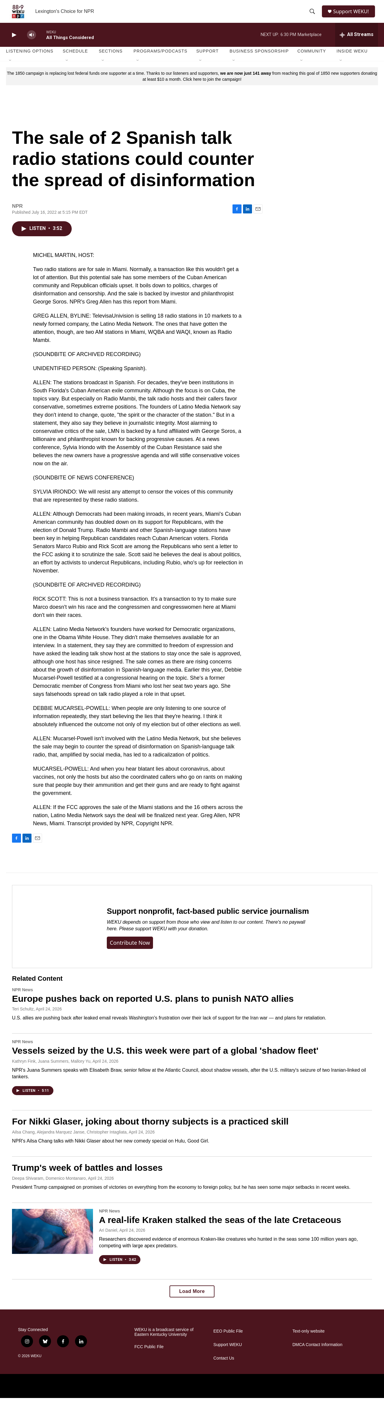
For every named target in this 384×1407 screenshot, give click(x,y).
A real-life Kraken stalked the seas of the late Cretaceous (220, 1228)
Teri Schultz (23, 1018)
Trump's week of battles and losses (87, 1176)
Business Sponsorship (259, 60)
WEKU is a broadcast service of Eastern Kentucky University (164, 1341)
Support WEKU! (352, 16)
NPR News (22, 998)
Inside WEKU (352, 60)
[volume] (31, 43)
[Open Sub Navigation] (10, 69)
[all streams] (356, 44)
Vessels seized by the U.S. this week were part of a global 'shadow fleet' (165, 1059)
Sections (111, 60)
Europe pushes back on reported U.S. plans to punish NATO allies (153, 1007)
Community (311, 60)
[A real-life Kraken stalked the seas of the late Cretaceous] (52, 1240)
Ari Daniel (108, 1239)
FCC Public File (149, 1356)
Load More (192, 1300)
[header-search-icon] (312, 16)
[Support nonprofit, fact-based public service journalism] (53, 935)
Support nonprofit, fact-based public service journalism (208, 920)
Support (207, 60)
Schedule (75, 60)
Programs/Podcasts (161, 60)
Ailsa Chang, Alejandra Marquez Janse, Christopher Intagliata (69, 1140)
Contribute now (130, 951)
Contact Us (223, 1367)
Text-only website (308, 1340)
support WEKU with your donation (171, 937)
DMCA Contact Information (317, 1353)
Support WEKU (227, 1353)
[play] (13, 43)
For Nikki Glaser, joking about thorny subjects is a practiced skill (150, 1130)
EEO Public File (228, 1340)
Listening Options (29, 60)
